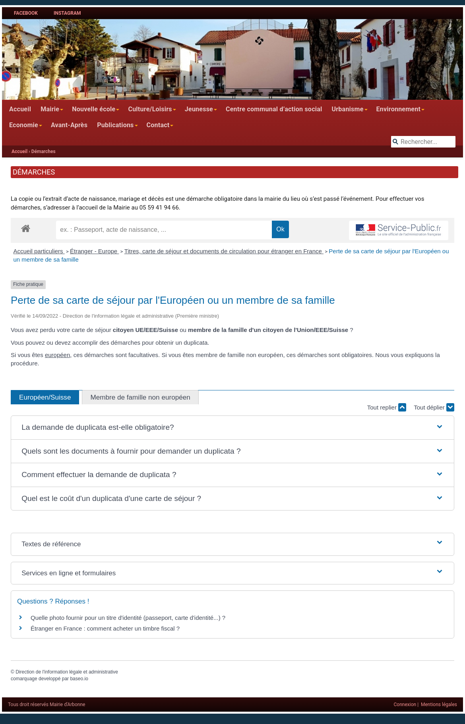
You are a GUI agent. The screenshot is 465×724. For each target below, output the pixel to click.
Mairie (50, 109)
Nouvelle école (93, 109)
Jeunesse (199, 109)
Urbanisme (347, 109)
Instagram (67, 13)
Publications (115, 125)
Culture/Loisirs (150, 109)
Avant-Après (69, 125)
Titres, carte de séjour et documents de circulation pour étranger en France (224, 251)
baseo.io (79, 678)
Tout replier (386, 407)
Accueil (20, 109)
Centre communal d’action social (274, 109)
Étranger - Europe (94, 251)
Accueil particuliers (39, 251)
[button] (232, 427)
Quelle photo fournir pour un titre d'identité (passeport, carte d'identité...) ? (128, 617)
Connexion (405, 704)
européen (57, 354)
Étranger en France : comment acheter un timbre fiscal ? (105, 628)
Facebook (26, 13)
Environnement (398, 109)
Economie (23, 125)
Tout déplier (434, 407)
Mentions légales (439, 704)
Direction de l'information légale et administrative (66, 672)
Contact (158, 125)
